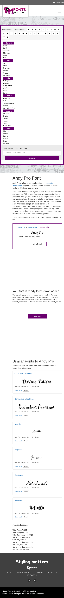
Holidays (9, 96)
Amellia (17, 424)
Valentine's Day (8, 103)
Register (60, 2)
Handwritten (7, 86)
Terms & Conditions (16, 591)
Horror (5, 138)
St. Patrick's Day (9, 108)
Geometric (7, 126)
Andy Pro (21, 227)
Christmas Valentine (23, 374)
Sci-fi (5, 123)
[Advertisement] (37, 269)
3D (4, 63)
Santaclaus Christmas (24, 399)
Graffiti (5, 88)
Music (5, 134)
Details (26, 390)
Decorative (7, 68)
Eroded (5, 70)
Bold (5, 55)
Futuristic (6, 114)
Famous (6, 143)
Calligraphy (7, 81)
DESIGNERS (52, 573)
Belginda (18, 450)
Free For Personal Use (26, 236)
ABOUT (10, 573)
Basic (5, 46)
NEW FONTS (39, 573)
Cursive (6, 83)
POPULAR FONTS (23, 573)
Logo (5, 141)
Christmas (6, 98)
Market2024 (32, 227)
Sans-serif (6, 50)
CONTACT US (32, 575)
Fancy (8, 61)
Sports (5, 136)
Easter (5, 106)
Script (8, 78)
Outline (5, 58)
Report (38, 236)
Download (37, 316)
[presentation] (31, 309)
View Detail (37, 244)
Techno (5, 121)
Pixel (5, 66)
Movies (5, 131)
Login (54, 2)
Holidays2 (18, 475)
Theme (8, 129)
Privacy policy (30, 591)
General (9, 43)
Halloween (7, 101)
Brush (5, 91)
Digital (5, 116)
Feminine (6, 75)
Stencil (5, 118)
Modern (9, 111)
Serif (5, 48)
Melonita (18, 500)
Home (4, 591)
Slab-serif (6, 53)
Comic (5, 73)
